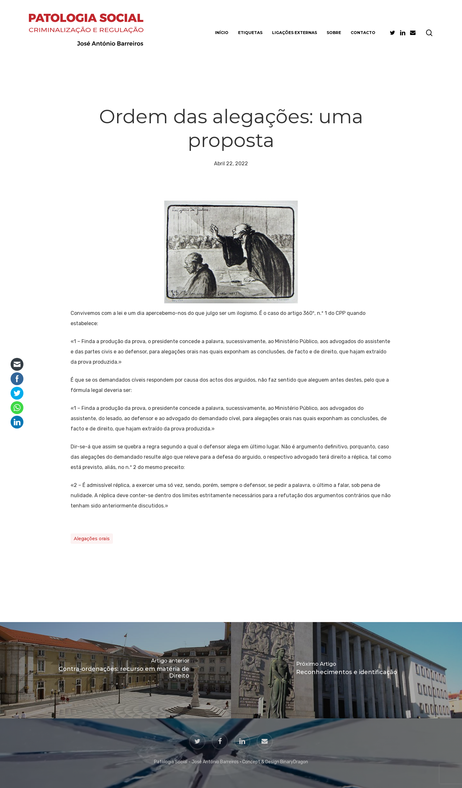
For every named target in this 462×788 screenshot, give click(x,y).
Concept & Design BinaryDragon (275, 762)
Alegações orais (92, 538)
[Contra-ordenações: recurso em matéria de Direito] (115, 670)
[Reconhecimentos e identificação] (346, 670)
